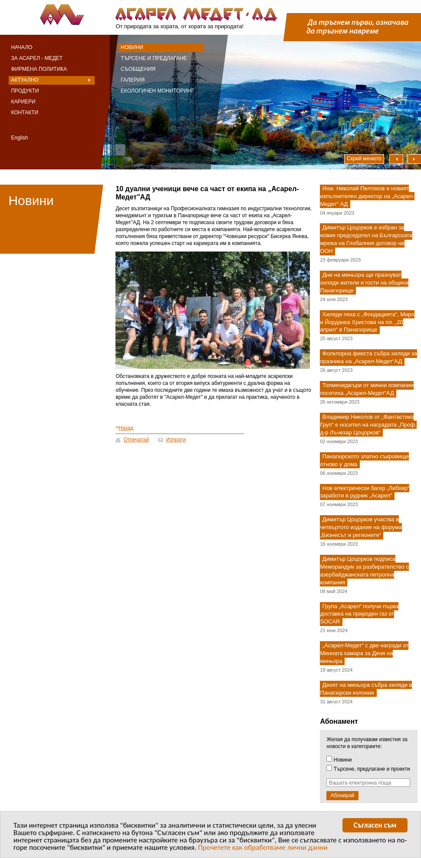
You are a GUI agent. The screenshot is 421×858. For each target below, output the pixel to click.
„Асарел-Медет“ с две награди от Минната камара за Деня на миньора (364, 654)
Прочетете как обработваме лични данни (263, 849)
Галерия (133, 80)
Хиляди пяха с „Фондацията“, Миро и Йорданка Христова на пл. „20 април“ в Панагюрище (367, 322)
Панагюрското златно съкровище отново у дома (364, 460)
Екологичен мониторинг (157, 91)
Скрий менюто (364, 159)
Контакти (24, 112)
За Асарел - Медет (36, 58)
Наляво (396, 159)
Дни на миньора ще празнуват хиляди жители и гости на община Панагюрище (364, 283)
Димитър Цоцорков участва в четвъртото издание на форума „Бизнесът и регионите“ (360, 528)
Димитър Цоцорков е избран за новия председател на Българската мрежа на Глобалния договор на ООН (366, 240)
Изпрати (176, 440)
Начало (21, 47)
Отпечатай (136, 440)
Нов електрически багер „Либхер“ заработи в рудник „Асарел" (364, 492)
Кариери (23, 102)
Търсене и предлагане (154, 58)
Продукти (25, 91)
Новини (132, 47)
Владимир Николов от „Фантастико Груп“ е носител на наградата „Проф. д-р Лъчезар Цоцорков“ (368, 425)
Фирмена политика (39, 69)
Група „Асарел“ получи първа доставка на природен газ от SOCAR (359, 614)
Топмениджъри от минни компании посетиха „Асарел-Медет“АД (366, 389)
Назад (124, 427)
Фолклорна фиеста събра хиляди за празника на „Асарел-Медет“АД (368, 358)
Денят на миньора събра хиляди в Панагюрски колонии (366, 689)
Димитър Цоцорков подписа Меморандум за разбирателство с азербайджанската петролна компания (364, 571)
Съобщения (138, 69)
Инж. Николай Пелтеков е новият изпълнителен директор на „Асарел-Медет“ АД (367, 196)
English (19, 138)
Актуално (24, 80)
